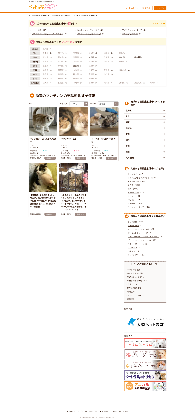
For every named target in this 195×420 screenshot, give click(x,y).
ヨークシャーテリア (136, 207)
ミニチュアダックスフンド (139, 178)
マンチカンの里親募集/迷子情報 (85, 16)
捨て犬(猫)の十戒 (134, 288)
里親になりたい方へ (135, 277)
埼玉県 (91, 57)
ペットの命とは (132, 8)
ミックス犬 (132, 174)
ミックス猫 (36, 30)
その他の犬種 (133, 192)
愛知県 (76, 66)
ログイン (160, 8)
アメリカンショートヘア (132, 30)
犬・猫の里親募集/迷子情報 (39, 16)
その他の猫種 (133, 226)
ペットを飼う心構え (135, 273)
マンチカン (132, 247)
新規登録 (146, 8)
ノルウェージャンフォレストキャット (47, 34)
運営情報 (131, 299)
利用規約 (131, 292)
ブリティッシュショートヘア (89, 34)
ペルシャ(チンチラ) (130, 34)
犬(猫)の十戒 (132, 284)
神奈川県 (138, 57)
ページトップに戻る (120, 411)
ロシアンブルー (134, 255)
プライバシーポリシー (136, 295)
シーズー (131, 196)
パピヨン (131, 200)
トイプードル (133, 181)
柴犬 (129, 189)
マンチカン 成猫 (70, 139)
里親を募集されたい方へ (137, 281)
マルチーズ (132, 203)
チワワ (130, 185)
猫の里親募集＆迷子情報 (61, 16)
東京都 (122, 57)
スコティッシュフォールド (88, 30)
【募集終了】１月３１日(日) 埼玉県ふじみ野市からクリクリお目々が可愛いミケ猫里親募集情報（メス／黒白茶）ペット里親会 (43, 201)
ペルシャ (131, 251)
